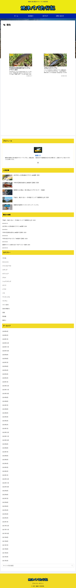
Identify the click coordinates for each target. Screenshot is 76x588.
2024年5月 (5, 412)
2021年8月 (5, 540)
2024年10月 (5, 393)
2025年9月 (5, 354)
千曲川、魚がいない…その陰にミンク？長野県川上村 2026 (19, 219)
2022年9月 (5, 490)
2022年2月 (5, 517)
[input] (38, 565)
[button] (72, 565)
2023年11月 (5, 435)
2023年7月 (5, 451)
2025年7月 (5, 362)
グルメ (4, 277)
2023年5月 (5, 459)
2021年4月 (5, 556)
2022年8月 (5, 494)
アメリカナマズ (6, 265)
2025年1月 (5, 381)
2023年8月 (5, 447)
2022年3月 (5, 513)
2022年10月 (5, 486)
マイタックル (6, 296)
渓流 (3, 311)
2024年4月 (5, 416)
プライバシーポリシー (38, 582)
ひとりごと (5, 261)
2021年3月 (5, 560)
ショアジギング (6, 280)
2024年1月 (5, 428)
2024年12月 (5, 385)
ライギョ (4, 300)
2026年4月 (5, 330)
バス (3, 292)
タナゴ (4, 284)
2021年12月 (5, 525)
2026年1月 (5, 338)
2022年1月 (5, 521)
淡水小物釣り (6, 308)
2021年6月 (5, 548)
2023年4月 (5, 463)
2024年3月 (5, 420)
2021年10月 (5, 533)
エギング (4, 269)
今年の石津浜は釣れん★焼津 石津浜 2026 (14, 232)
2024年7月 (5, 404)
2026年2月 (5, 334)
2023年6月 (5, 455)
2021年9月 (5, 536)
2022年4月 (5, 509)
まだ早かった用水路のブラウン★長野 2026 (14, 225)
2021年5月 (5, 552)
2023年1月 (5, 474)
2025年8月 (5, 358)
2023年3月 (5, 466)
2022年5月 (5, 505)
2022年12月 (5, 478)
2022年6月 (5, 501)
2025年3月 (5, 373)
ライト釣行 (5, 304)
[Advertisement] (38, 39)
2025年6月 (5, 365)
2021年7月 (5, 544)
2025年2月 (5, 377)
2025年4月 (5, 369)
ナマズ (4, 288)
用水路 (4, 315)
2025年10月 (5, 350)
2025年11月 (5, 346)
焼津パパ (38, 155)
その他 (4, 257)
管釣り (4, 319)
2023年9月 (5, 443)
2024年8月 (5, 400)
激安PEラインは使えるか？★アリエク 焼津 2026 (16, 244)
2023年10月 (5, 439)
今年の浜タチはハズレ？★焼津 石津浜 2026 (14, 238)
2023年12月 (5, 431)
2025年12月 (5, 342)
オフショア (5, 273)
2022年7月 (5, 498)
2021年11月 (5, 529)
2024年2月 (5, 424)
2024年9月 (5, 396)
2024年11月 (5, 389)
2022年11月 (5, 482)
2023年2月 (5, 470)
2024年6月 (5, 408)
